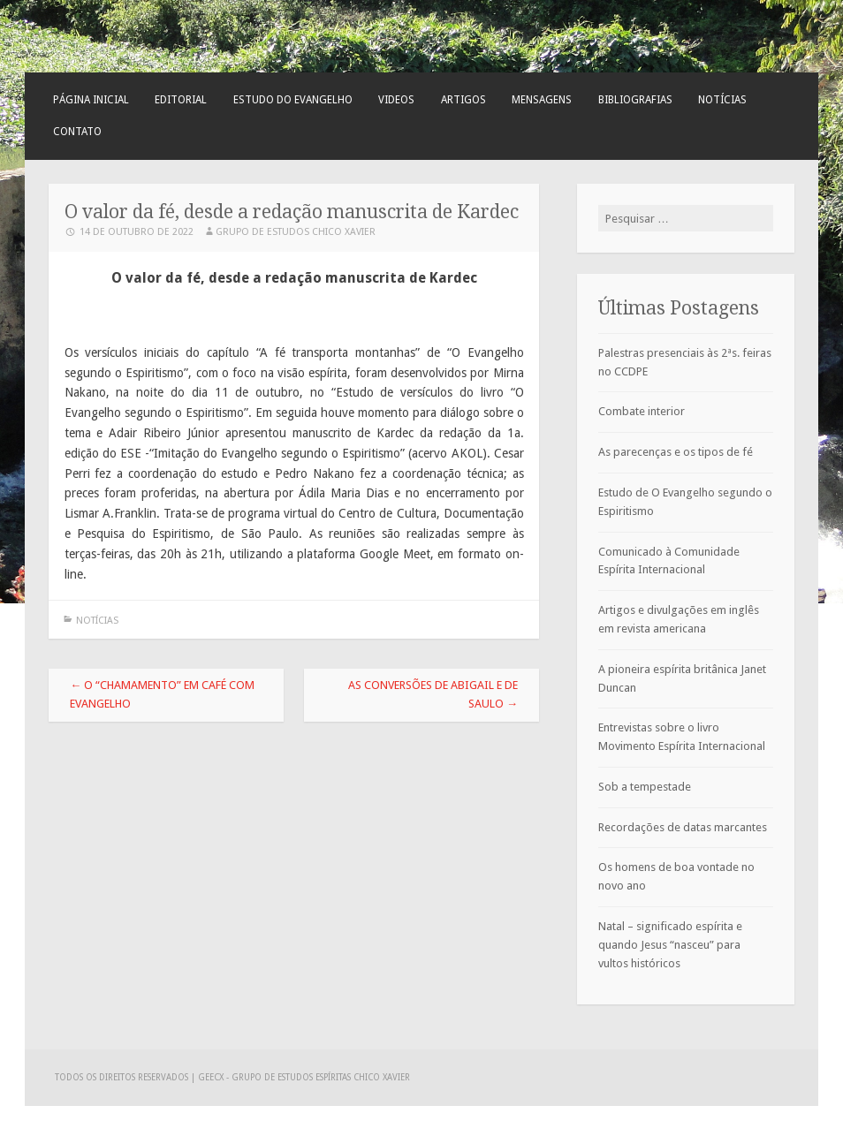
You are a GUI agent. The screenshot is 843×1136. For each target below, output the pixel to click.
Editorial (181, 100)
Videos (396, 100)
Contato (77, 131)
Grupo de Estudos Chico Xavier (296, 232)
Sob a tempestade (644, 786)
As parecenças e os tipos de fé (675, 451)
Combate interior (641, 411)
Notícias (722, 100)
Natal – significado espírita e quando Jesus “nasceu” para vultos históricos (670, 945)
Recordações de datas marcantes (682, 827)
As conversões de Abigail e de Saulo (433, 694)
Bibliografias (635, 100)
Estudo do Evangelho (293, 100)
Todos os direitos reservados (123, 1077)
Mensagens (542, 100)
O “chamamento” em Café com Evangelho (162, 694)
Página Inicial (91, 100)
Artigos (463, 100)
